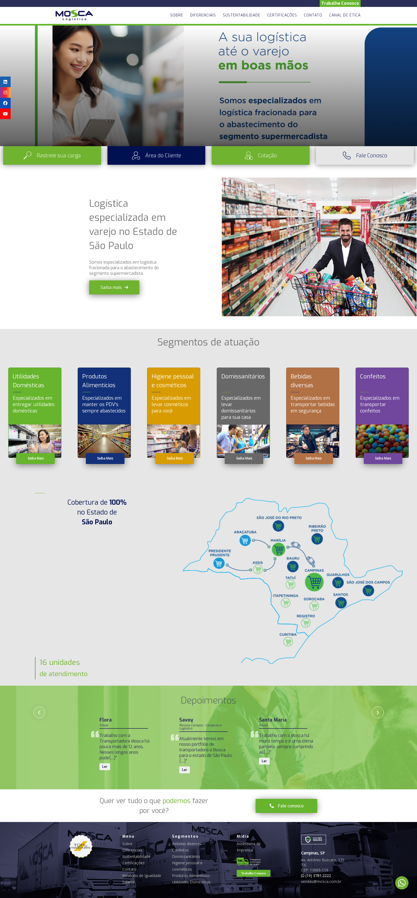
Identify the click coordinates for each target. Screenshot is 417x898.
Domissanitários (186, 856)
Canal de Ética (345, 15)
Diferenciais (203, 15)
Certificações (282, 15)
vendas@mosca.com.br (321, 881)
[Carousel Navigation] (208, 712)
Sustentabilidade (241, 15)
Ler (104, 761)
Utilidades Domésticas (191, 881)
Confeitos (180, 850)
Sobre (176, 15)
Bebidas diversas (186, 843)
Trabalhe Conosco (340, 3)
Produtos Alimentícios (191, 875)
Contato (313, 15)
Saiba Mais (36, 458)
